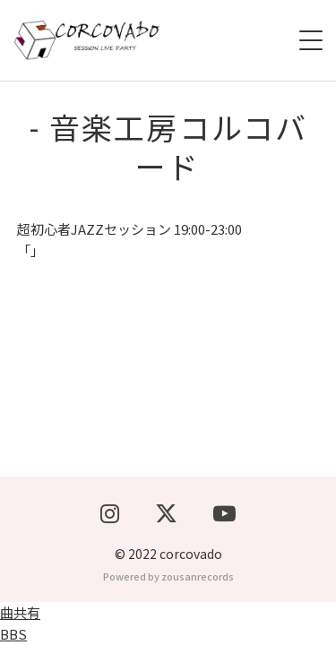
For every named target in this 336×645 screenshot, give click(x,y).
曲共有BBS (20, 623)
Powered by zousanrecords (168, 576)
